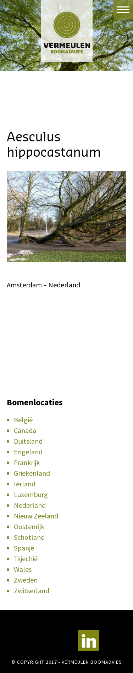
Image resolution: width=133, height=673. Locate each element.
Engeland (28, 451)
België (23, 419)
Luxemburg (31, 494)
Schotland (29, 537)
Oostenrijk (29, 526)
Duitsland (28, 441)
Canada (25, 430)
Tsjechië (26, 558)
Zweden (26, 579)
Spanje (24, 547)
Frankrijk (27, 462)
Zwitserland (31, 590)
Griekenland (32, 473)
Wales (23, 569)
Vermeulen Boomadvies (66, 31)
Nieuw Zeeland (36, 515)
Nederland (30, 505)
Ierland (24, 483)
